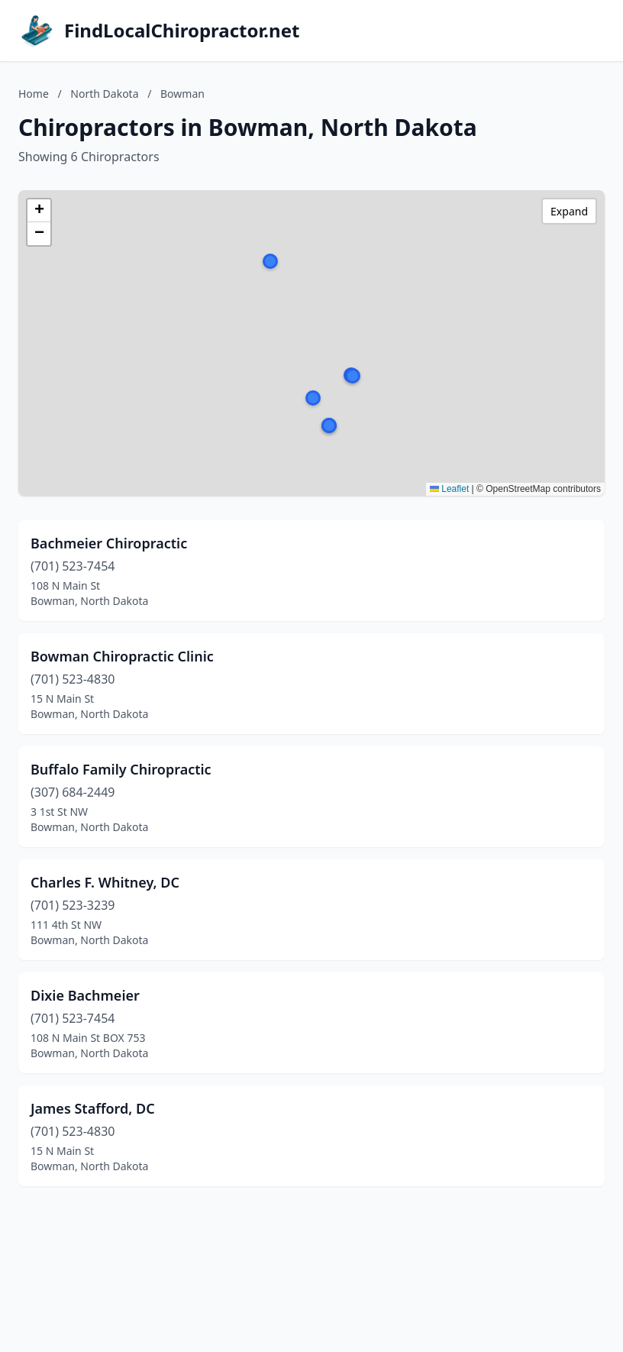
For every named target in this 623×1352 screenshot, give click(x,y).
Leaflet (449, 489)
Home (33, 93)
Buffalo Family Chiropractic (121, 769)
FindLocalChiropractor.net (181, 30)
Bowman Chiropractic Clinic (122, 656)
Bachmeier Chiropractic (109, 543)
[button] (313, 398)
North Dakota (104, 93)
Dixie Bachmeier (85, 995)
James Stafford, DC (93, 1108)
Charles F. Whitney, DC (105, 882)
